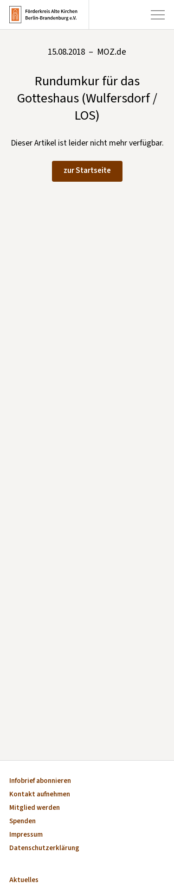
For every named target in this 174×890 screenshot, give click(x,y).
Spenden (22, 821)
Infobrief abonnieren (40, 781)
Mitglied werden (34, 808)
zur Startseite (87, 170)
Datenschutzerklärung (44, 848)
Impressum (26, 835)
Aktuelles (24, 880)
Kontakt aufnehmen (39, 794)
